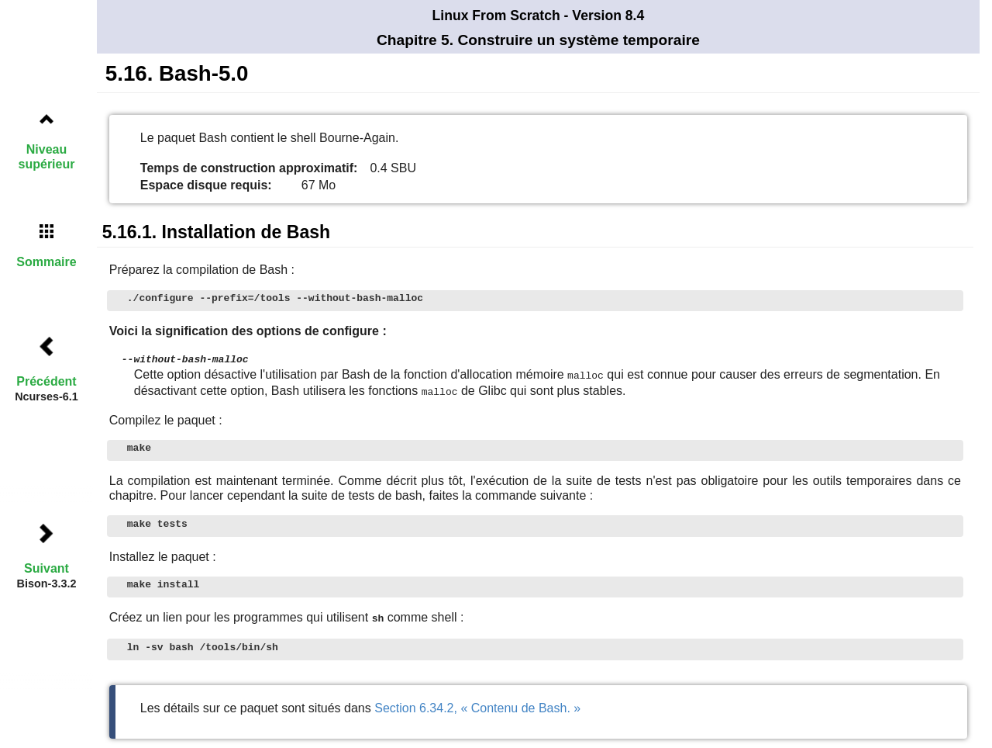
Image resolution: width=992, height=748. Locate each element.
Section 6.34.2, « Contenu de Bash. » (477, 705)
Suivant (46, 568)
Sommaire (46, 261)
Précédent (46, 381)
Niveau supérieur (47, 157)
